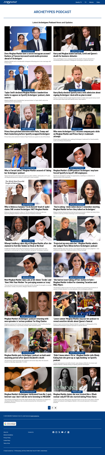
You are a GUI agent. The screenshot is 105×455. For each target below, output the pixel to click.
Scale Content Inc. (35, 416)
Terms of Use (7, 443)
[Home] (10, 2)
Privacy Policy (7, 437)
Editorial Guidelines (8, 435)
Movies (91, 2)
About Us (6, 432)
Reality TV (79, 2)
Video (98, 2)
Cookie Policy (7, 440)
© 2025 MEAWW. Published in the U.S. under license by (17, 416)
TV (85, 2)
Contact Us (30, 432)
